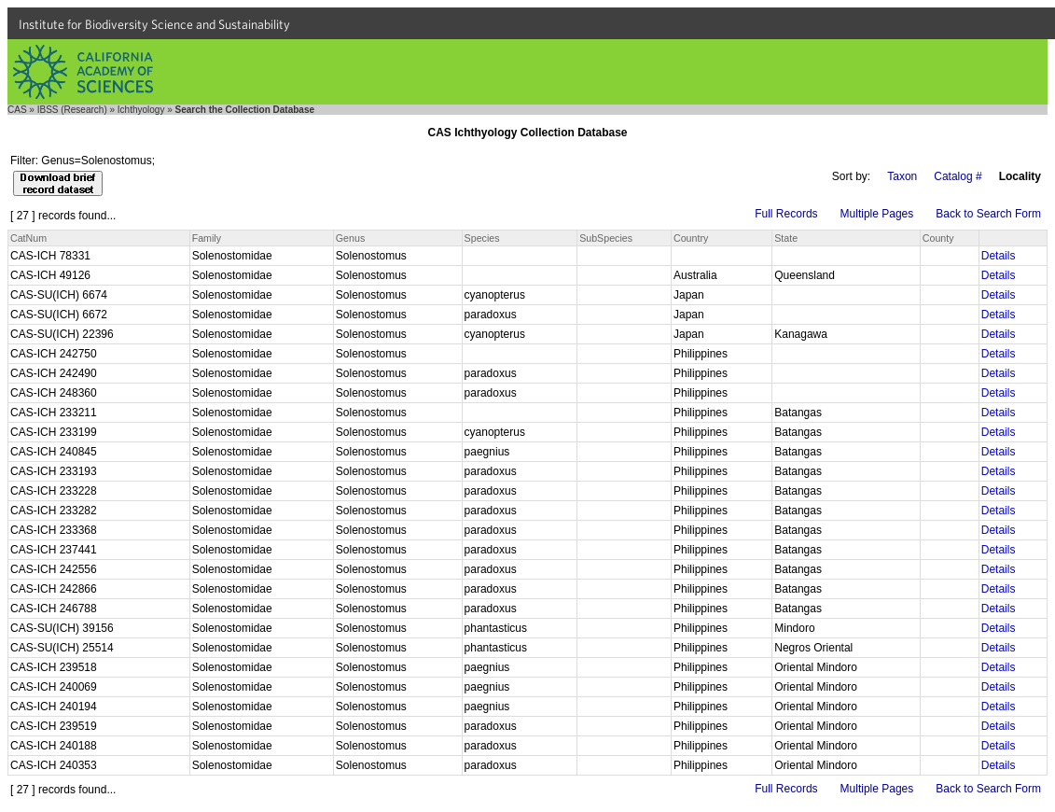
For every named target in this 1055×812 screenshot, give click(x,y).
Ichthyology (141, 110)
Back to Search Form (988, 213)
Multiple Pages (877, 213)
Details (998, 255)
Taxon (902, 176)
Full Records (786, 213)
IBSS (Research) (72, 110)
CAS (17, 110)
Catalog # (957, 176)
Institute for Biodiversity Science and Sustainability (154, 24)
